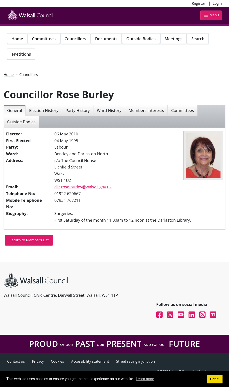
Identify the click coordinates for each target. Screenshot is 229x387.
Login (217, 3)
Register (198, 3)
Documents (106, 38)
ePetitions (21, 54)
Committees (44, 38)
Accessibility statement (90, 361)
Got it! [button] (214, 379)
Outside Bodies (141, 38)
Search (197, 38)
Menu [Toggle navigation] (211, 15)
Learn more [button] (145, 379)
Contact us (16, 361)
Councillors (75, 38)
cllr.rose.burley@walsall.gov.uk (83, 186)
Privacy (38, 361)
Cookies (57, 361)
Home (17, 38)
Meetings (173, 38)
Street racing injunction (135, 361)
